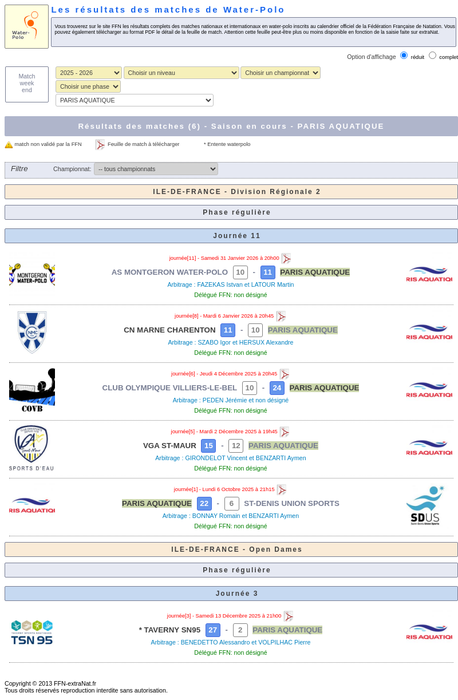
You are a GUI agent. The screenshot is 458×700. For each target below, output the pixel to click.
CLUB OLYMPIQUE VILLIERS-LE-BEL (170, 387)
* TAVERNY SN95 (169, 630)
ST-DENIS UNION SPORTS (291, 503)
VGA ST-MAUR (169, 445)
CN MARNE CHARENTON (169, 330)
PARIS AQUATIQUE (315, 272)
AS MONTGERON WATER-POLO (170, 272)
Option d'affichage (371, 56)
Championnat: (72, 168)
